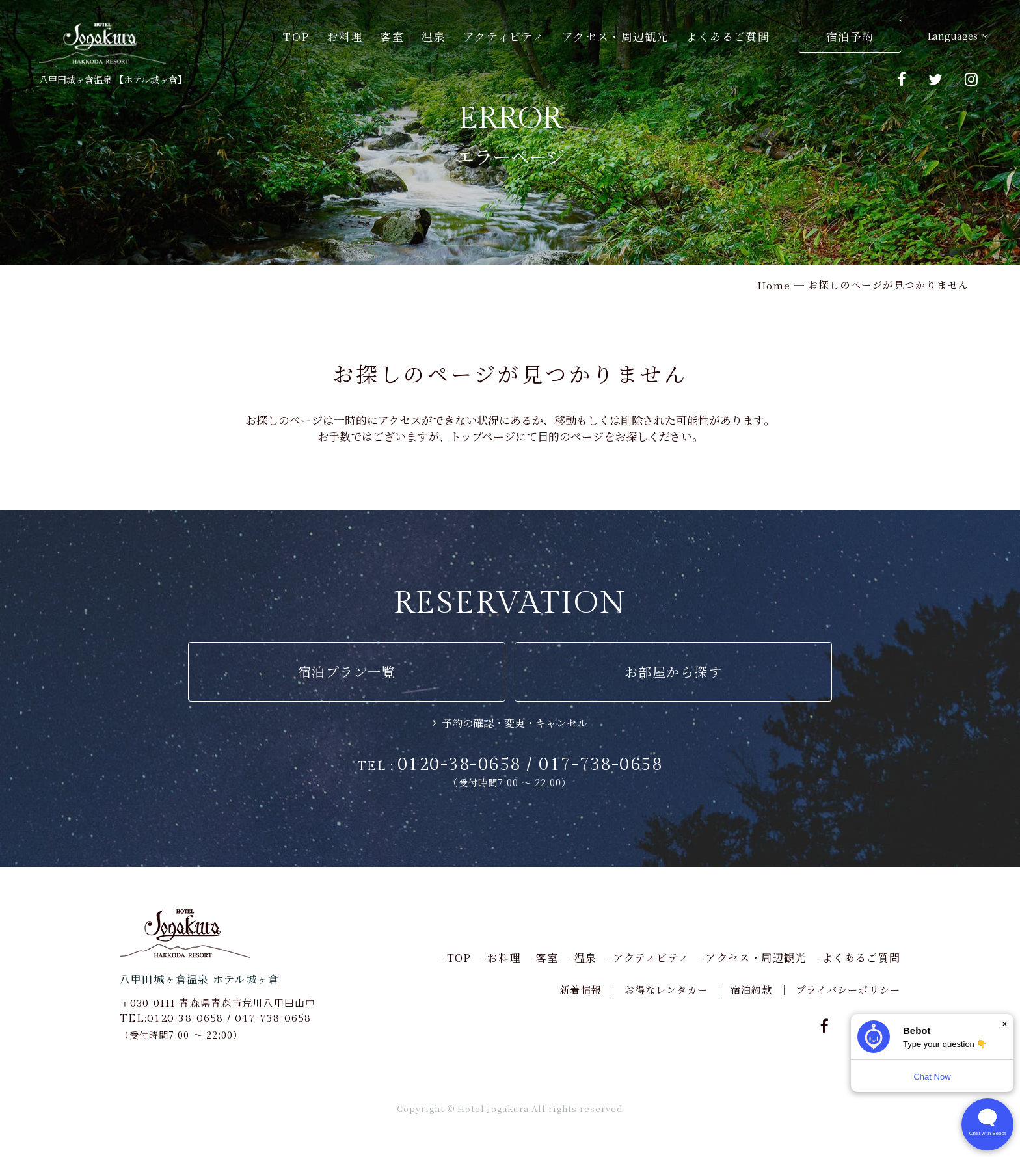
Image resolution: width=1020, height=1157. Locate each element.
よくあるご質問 (728, 36)
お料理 (344, 36)
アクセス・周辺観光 (615, 36)
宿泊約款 (752, 989)
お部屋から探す (673, 671)
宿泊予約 (850, 36)
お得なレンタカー (666, 989)
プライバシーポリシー (848, 989)
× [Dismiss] (1005, 1024)
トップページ (482, 436)
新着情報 (580, 989)
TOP (296, 36)
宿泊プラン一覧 (347, 671)
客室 (392, 36)
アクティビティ (503, 36)
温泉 (434, 36)
